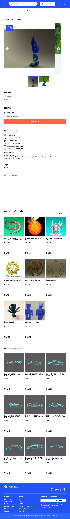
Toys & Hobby (31, 11)
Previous (7, 48)
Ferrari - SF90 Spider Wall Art (12, 375)
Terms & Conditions (26, 507)
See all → (62, 214)
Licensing (22, 511)
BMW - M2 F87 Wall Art (55, 416)
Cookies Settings (51, 516)
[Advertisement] (35, 193)
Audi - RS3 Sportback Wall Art (13, 459)
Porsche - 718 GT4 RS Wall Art (33, 459)
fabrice (9, 96)
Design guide (9, 507)
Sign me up (59, 501)
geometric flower (32, 280)
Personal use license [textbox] (13, 116)
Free (18, 11)
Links (20, 502)
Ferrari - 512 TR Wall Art (34, 374)
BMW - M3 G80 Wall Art (34, 416)
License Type (9, 113)
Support (7, 511)
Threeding (11, 486)
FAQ (5, 509)
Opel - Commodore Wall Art (54, 459)
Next (58, 48)
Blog (20, 499)
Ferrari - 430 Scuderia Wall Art (55, 375)
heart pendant (52, 280)
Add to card (35, 121)
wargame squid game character (55, 239)
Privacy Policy (24, 509)
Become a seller (47, 4)
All (8, 11)
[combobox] (35, 116)
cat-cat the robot (32, 322)
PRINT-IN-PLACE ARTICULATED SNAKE (13, 239)
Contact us (8, 502)
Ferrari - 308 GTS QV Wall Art (12, 417)
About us (7, 499)
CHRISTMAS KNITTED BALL (33, 239)
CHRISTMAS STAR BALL (13, 280)
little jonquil (9, 322)
